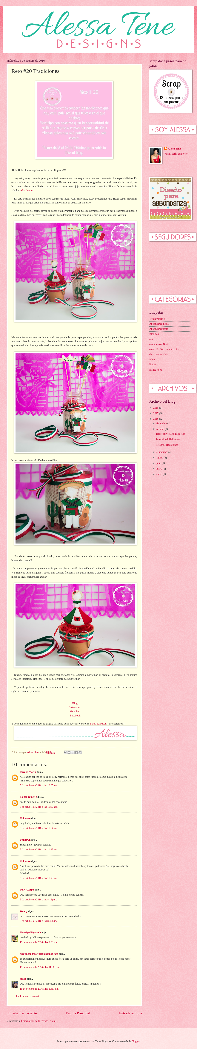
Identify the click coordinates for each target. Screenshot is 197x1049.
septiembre (162, 452)
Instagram (74, 707)
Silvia (23, 978)
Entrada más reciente (22, 1013)
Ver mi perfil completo (175, 153)
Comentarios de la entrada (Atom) (38, 1021)
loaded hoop (155, 369)
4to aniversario (157, 318)
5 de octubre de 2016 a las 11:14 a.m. (39, 828)
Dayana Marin (28, 772)
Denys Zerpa (27, 889)
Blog (75, 703)
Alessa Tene (174, 148)
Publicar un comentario (28, 996)
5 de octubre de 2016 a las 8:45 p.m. (38, 921)
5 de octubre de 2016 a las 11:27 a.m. (39, 849)
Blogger (136, 1041)
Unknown (25, 818)
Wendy (23, 911)
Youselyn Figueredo (30, 932)
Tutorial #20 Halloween (168, 439)
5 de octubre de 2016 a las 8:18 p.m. (38, 899)
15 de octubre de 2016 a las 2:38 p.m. (39, 942)
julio (159, 463)
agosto (160, 457)
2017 (156, 413)
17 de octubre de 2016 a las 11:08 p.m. (39, 967)
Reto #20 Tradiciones (167, 444)
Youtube (74, 711)
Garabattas (27, 190)
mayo (159, 468)
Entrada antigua (130, 1013)
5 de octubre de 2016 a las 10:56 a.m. (39, 806)
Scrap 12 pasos (98, 723)
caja (151, 339)
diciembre (161, 423)
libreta (152, 364)
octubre (160, 429)
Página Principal (78, 1013)
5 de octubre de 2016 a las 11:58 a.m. (39, 878)
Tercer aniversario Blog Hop (170, 433)
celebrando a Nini (158, 344)
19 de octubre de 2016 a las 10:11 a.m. (39, 988)
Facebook (75, 715)
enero (159, 474)
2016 (156, 418)
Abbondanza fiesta (159, 323)
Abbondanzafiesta (158, 328)
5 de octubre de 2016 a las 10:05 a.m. (39, 785)
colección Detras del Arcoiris (164, 349)
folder (152, 359)
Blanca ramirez (28, 797)
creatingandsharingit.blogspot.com (39, 954)
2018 (156, 407)
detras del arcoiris (158, 354)
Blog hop (154, 334)
